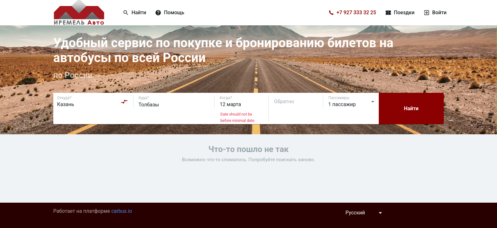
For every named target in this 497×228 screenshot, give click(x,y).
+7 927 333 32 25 (356, 13)
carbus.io (121, 211)
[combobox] (92, 102)
